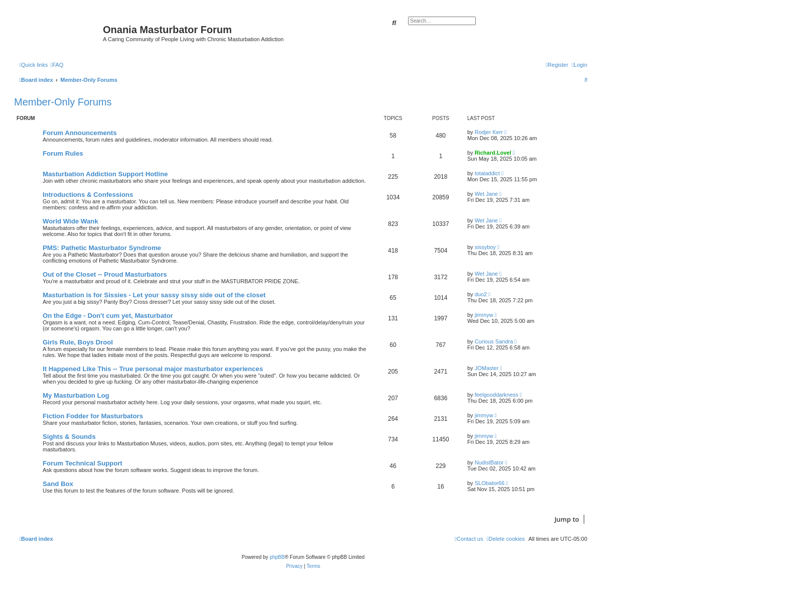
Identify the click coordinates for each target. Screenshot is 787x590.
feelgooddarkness (496, 395)
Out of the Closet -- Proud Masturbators (105, 274)
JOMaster (487, 368)
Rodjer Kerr (489, 132)
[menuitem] (56, 65)
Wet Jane (486, 194)
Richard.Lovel (493, 153)
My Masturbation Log (76, 395)
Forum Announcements (80, 133)
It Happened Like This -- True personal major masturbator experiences (153, 369)
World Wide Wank (70, 221)
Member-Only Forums (62, 101)
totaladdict (487, 173)
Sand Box (58, 484)
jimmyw (484, 315)
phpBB (277, 557)
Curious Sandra (494, 341)
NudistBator (489, 462)
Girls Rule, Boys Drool (78, 342)
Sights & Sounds (69, 436)
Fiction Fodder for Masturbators (93, 416)
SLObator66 (489, 483)
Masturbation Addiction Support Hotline (105, 174)
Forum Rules (63, 153)
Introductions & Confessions (88, 194)
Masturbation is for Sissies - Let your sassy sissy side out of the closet (154, 295)
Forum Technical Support (82, 463)
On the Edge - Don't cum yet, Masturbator (108, 315)
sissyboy (485, 247)
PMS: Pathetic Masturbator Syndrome (102, 248)
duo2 (481, 294)
